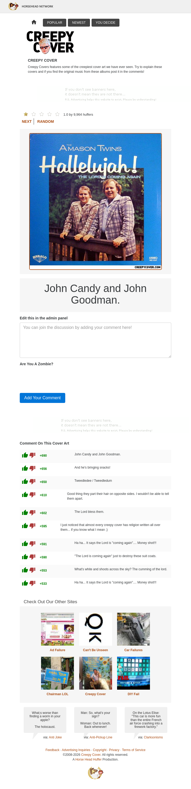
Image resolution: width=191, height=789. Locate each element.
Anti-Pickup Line (100, 737)
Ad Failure (57, 650)
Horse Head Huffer (88, 759)
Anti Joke (55, 737)
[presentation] (60, 378)
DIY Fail (133, 694)
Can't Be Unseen (95, 650)
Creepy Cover (95, 694)
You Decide (105, 23)
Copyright (99, 750)
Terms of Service (133, 750)
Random (45, 121)
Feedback (52, 750)
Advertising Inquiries (76, 750)
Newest (79, 23)
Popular (54, 23)
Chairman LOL (57, 694)
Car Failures (133, 650)
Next (27, 121)
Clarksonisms (153, 737)
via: (46, 737)
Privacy (114, 750)
